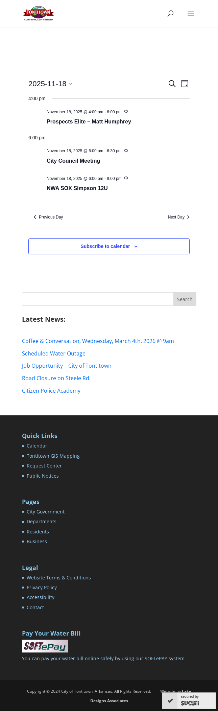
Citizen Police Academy (51, 390)
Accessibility (40, 597)
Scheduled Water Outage (54, 353)
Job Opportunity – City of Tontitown (67, 365)
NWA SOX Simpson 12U (77, 188)
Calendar (37, 445)
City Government (46, 511)
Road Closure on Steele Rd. (56, 378)
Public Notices (43, 476)
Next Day (179, 217)
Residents (38, 531)
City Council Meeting (73, 161)
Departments (41, 521)
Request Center (44, 465)
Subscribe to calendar (105, 246)
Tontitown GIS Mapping (53, 456)
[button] (191, 17)
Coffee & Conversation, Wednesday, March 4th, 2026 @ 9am (98, 341)
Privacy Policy (42, 587)
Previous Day (48, 217)
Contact (35, 607)
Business (37, 541)
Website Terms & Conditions (59, 577)
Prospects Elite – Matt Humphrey (89, 121)
